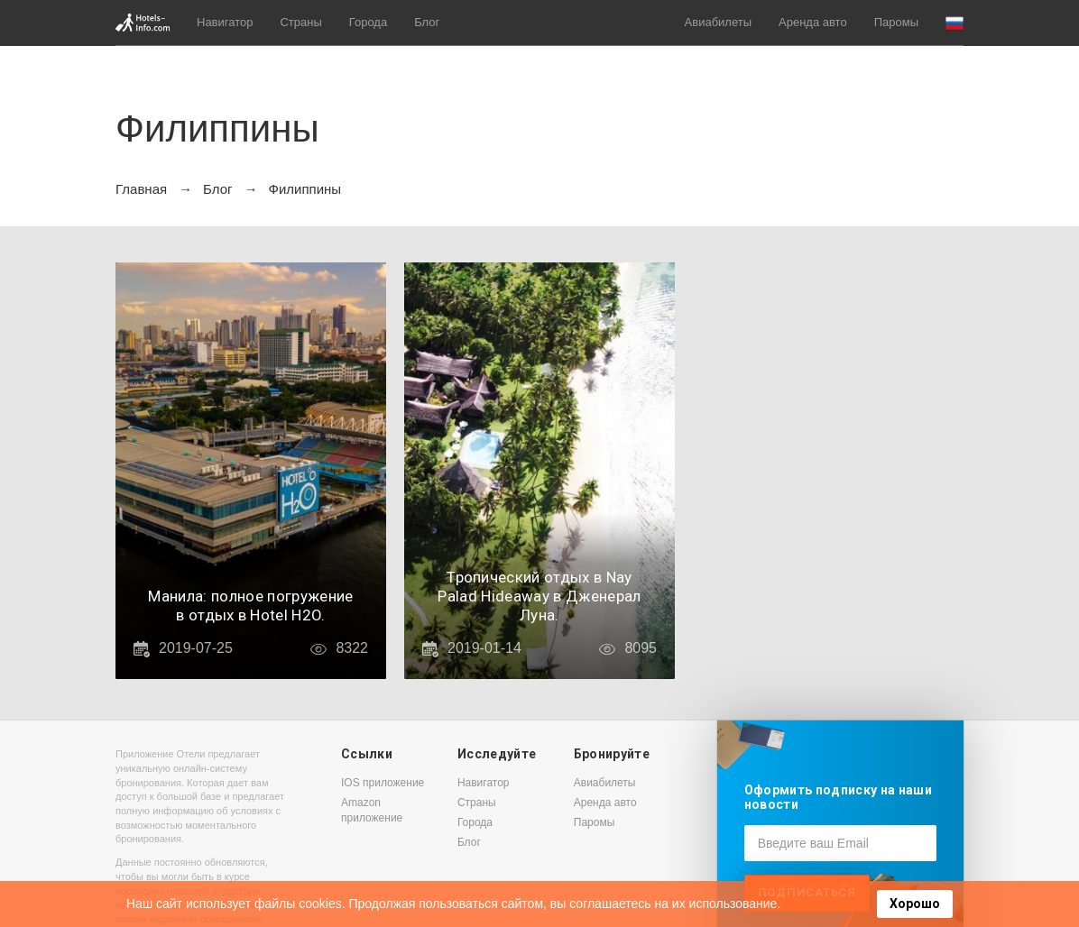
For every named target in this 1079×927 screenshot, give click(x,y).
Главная (141, 189)
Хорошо (915, 903)
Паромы (896, 22)
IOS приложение (382, 782)
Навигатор (225, 22)
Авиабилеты (718, 22)
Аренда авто (813, 22)
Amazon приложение (371, 810)
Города (368, 22)
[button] (954, 23)
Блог (426, 22)
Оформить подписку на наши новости (838, 797)
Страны (300, 22)
